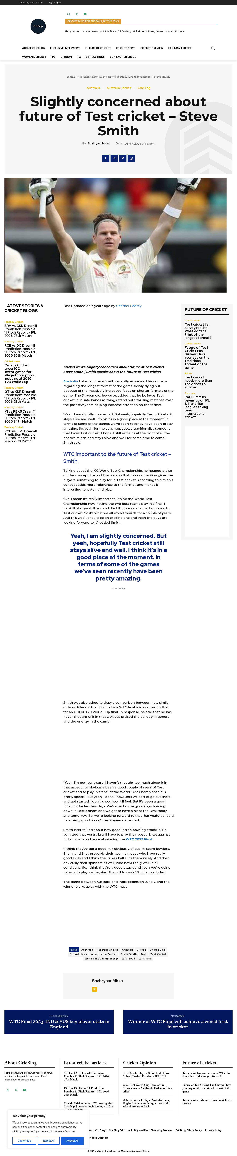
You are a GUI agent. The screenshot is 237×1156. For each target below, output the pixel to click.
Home (71, 76)
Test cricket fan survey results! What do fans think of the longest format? (198, 331)
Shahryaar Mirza (99, 143)
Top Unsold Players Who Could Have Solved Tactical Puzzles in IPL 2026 (146, 1074)
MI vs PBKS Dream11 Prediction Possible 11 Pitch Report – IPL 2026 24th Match (20, 416)
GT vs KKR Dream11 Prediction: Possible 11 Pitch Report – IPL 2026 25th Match (20, 397)
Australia (83, 76)
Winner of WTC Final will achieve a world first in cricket (178, 1024)
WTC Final (145, 958)
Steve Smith (128, 954)
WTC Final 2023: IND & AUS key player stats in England (59, 1024)
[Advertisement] (118, 339)
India (94, 954)
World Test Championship (101, 958)
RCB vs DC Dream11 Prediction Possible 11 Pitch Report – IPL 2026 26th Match (20, 350)
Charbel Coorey (129, 306)
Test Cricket (158, 954)
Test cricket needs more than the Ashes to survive (198, 382)
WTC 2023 (128, 958)
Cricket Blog (158, 949)
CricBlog (144, 88)
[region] (48, 1129)
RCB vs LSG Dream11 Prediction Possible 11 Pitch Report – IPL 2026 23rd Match (20, 436)
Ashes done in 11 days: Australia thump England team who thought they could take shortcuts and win (146, 1103)
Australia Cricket (119, 88)
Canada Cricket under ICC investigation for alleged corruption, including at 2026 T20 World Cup (19, 373)
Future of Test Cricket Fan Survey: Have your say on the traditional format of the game (197, 357)
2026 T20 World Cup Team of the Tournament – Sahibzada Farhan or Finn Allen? (147, 1088)
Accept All (72, 1140)
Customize (24, 1140)
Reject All (48, 1140)
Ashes (188, 373)
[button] (212, 48)
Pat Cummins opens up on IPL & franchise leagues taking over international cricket (197, 407)
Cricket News (12, 361)
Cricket (141, 949)
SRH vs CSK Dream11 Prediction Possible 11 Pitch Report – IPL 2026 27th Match (20, 331)
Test (144, 954)
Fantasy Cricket (13, 322)
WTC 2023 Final (139, 839)
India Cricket (109, 954)
